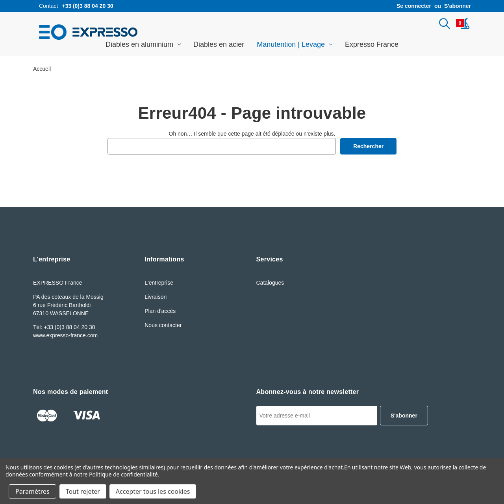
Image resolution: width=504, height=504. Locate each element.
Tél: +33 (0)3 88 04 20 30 (64, 327)
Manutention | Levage (294, 44)
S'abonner (457, 6)
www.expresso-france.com (65, 335)
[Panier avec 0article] (463, 23)
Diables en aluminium (143, 44)
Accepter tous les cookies (153, 491)
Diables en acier (218, 44)
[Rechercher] (444, 23)
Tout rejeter (83, 491)
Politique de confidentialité (123, 474)
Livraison (156, 297)
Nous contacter (163, 325)
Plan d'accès (160, 311)
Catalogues (270, 283)
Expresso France (371, 44)
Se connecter (414, 6)
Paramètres (32, 491)
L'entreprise (159, 283)
